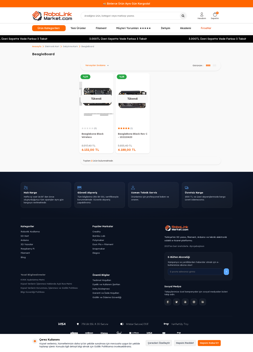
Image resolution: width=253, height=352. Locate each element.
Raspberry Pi (28, 248)
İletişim (165, 28)
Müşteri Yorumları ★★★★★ (133, 28)
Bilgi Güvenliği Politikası (33, 292)
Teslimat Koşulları (101, 280)
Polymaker (98, 240)
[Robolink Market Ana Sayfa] (198, 228)
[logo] (52, 16)
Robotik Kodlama (30, 231)
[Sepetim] (215, 16)
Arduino (25, 240)
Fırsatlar (206, 28)
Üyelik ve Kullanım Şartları (106, 284)
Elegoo (96, 252)
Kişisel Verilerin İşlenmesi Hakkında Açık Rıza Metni (46, 283)
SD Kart (25, 235)
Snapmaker (98, 248)
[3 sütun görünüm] (208, 65)
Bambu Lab (98, 235)
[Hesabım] (202, 16)
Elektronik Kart (52, 46)
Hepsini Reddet (185, 343)
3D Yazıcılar (27, 244)
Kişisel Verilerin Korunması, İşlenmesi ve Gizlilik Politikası (49, 288)
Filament (101, 28)
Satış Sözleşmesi (101, 288)
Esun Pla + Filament (102, 244)
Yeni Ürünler (78, 28)
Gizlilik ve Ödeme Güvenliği (106, 297)
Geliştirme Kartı (70, 46)
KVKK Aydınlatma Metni (33, 279)
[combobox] (134, 16)
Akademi (185, 28)
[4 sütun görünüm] (214, 65)
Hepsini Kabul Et (209, 343)
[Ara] (183, 16)
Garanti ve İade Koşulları (105, 292)
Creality (96, 231)
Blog (23, 257)
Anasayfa (36, 46)
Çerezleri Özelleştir (159, 343)
